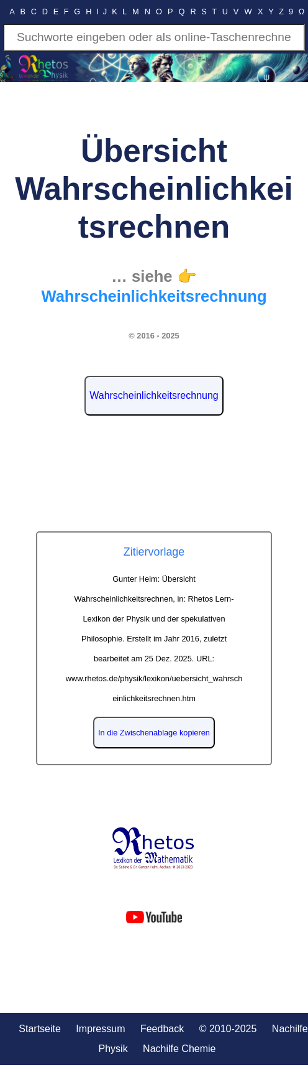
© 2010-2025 (228, 1028)
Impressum (100, 1028)
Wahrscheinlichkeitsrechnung (154, 395)
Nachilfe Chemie (179, 1048)
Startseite (40, 1028)
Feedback (162, 1028)
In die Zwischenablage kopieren (154, 732)
